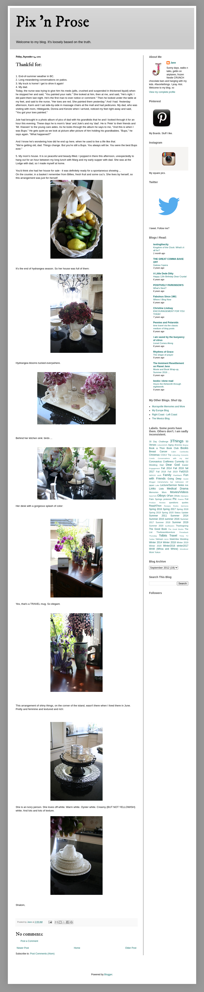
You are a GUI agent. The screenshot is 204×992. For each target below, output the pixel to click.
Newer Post (23, 948)
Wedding (184, 539)
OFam (170, 495)
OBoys (161, 495)
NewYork (153, 496)
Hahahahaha (163, 482)
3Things (176, 441)
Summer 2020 (156, 526)
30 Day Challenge (158, 441)
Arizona (178, 445)
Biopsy (185, 445)
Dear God (173, 464)
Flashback (177, 475)
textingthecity (160, 244)
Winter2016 (169, 545)
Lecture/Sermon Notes (172, 485)
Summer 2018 (163, 522)
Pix (175, 499)
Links (152, 488)
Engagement (154, 468)
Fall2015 (183, 471)
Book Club (172, 448)
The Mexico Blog (160, 418)
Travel (173, 535)
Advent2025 (162, 445)
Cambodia (184, 452)
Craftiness (168, 461)
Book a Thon (157, 448)
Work (151, 552)
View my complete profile (162, 92)
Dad (162, 465)
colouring (176, 455)
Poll (186, 499)
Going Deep (174, 478)
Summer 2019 (180, 522)
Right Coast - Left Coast (164, 414)
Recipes (167, 506)
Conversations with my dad (173, 458)
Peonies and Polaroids (165, 322)
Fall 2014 (166, 468)
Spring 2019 (155, 512)
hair (171, 482)
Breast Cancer (158, 451)
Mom (164, 492)
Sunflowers (169, 526)
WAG (166, 539)
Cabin (173, 452)
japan (151, 485)
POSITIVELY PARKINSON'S (168, 285)
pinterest (167, 499)
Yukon (157, 552)
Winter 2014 (155, 542)
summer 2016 (172, 519)
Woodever (184, 549)
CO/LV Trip (166, 455)
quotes (185, 502)
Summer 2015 (156, 519)
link (186, 485)
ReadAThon (155, 505)
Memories (153, 492)
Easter (185, 465)
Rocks (175, 506)
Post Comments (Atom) (42, 953)
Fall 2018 (161, 471)
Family (167, 475)
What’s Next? (160, 288)
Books (184, 448)
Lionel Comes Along (163, 343)
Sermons (184, 506)
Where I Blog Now (162, 299)
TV (187, 536)
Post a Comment (29, 941)
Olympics (184, 496)
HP (187, 482)
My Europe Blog (160, 410)
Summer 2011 (158, 515)
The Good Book (158, 529)
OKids (177, 496)
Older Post (130, 948)
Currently (179, 461)
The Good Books (175, 529)
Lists (161, 488)
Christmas (154, 455)
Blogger (108, 974)
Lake (157, 485)
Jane (173, 62)
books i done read (163, 381)
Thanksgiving (182, 526)
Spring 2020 (168, 512)
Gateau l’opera (160, 265)
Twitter (152, 539)
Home (77, 948)
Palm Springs (155, 499)
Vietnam (159, 539)
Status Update (181, 512)
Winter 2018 (169, 542)
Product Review (157, 503)
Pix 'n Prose (52, 22)
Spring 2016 (155, 509)
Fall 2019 (173, 471)
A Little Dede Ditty (163, 273)
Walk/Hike (174, 539)
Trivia (181, 536)
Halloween (179, 482)
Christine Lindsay (163, 308)
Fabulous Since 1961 (165, 296)
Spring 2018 (182, 509)
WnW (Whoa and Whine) (163, 549)
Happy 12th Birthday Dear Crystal (170, 276)
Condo (152, 458)
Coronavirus (155, 461)
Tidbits (163, 535)
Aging (171, 445)
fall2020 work (155, 475)
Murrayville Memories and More (168, 406)
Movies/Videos (179, 492)
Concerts (184, 455)
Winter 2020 (155, 546)
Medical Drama (177, 488)
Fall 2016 (178, 468)
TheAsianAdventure (166, 532)
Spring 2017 (169, 509)
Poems (181, 499)
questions (173, 502)
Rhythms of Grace (163, 351)
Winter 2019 (182, 542)
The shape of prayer (163, 355)
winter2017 (182, 545)
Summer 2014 (179, 515)
